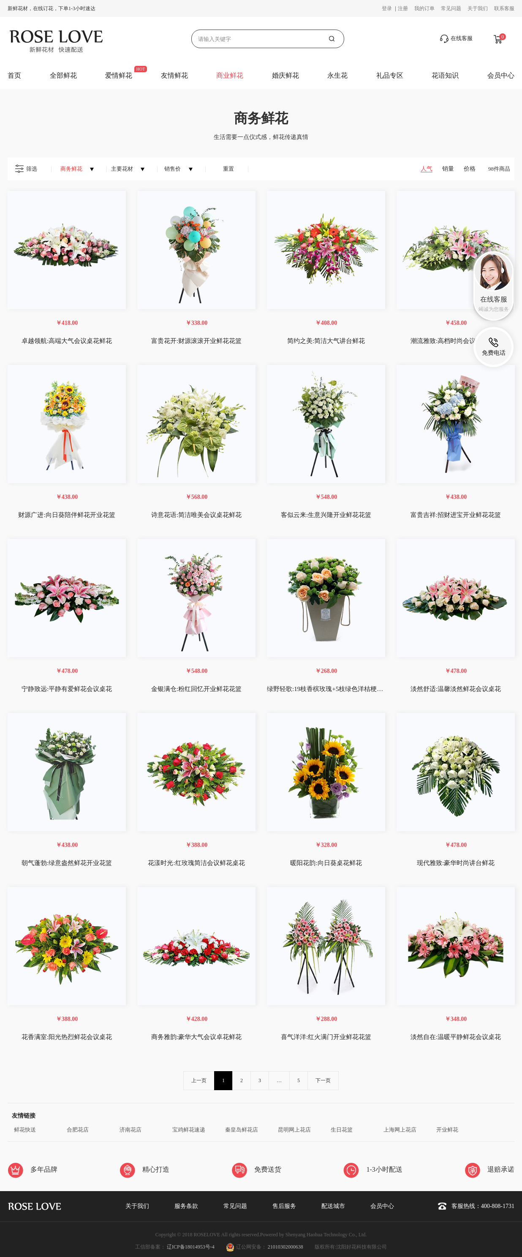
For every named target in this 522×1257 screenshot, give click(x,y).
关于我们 (478, 8)
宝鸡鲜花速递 (188, 1129)
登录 (387, 8)
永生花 (337, 75)
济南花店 (130, 1129)
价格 (470, 169)
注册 (403, 8)
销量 (448, 169)
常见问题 (451, 8)
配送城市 (333, 1206)
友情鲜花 (174, 75)
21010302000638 (285, 1247)
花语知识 (445, 75)
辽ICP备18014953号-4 (191, 1247)
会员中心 (500, 75)
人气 (426, 169)
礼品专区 (389, 75)
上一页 (199, 1080)
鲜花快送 (25, 1129)
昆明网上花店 (294, 1129)
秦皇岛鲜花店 (241, 1129)
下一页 (323, 1080)
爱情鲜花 (118, 75)
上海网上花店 (399, 1129)
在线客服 (456, 39)
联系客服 (504, 8)
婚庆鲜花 (285, 75)
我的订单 (424, 8)
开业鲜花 (447, 1129)
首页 (14, 75)
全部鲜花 (63, 75)
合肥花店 (78, 1129)
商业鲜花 (229, 75)
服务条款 (186, 1206)
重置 (228, 169)
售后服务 (284, 1206)
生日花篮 (342, 1129)
